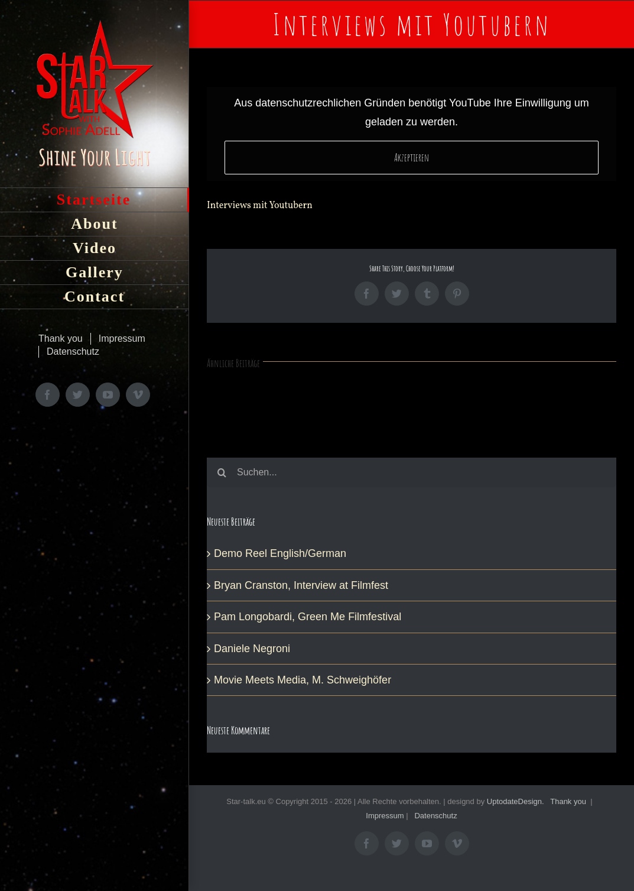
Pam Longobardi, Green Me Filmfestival (307, 617)
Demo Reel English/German (280, 553)
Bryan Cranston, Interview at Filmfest (301, 585)
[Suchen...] (411, 472)
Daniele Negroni (252, 649)
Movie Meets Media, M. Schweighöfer (302, 680)
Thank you (568, 801)
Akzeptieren (411, 157)
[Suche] (221, 472)
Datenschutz (435, 815)
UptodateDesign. (515, 801)
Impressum (385, 815)
